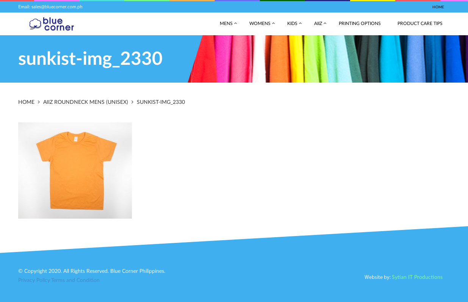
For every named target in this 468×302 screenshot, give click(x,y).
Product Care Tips (420, 23)
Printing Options (360, 23)
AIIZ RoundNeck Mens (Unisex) (85, 102)
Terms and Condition (75, 280)
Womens (260, 23)
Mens (226, 23)
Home (438, 7)
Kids (292, 23)
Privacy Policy (34, 280)
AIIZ (318, 23)
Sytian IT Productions (417, 277)
